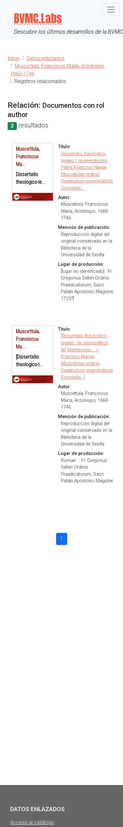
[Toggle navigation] (111, 9)
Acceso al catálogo (32, 822)
